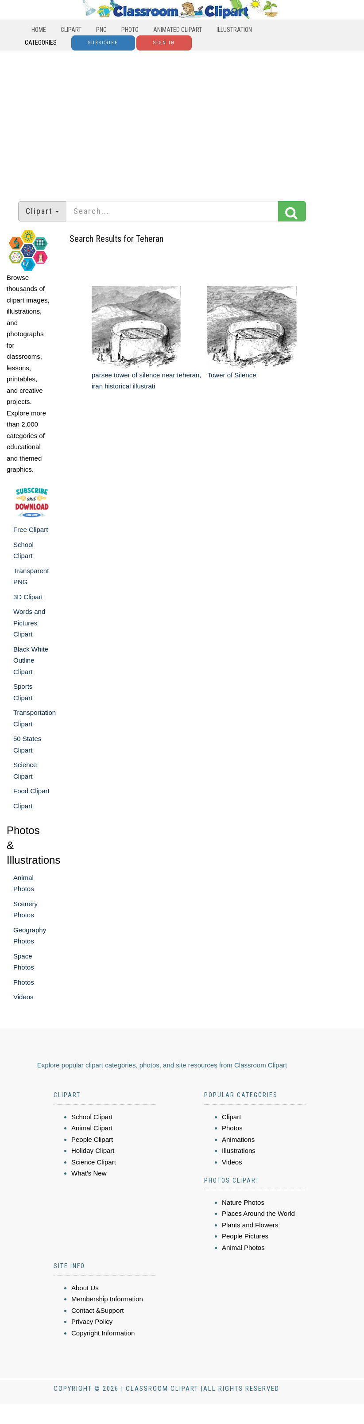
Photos (23, 982)
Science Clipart (93, 1162)
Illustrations (239, 1150)
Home (38, 29)
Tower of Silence (231, 375)
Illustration (234, 29)
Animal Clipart (91, 1128)
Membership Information (107, 1299)
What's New (89, 1173)
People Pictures (245, 1236)
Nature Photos (243, 1202)
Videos (23, 997)
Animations (238, 1139)
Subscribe (103, 43)
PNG (101, 29)
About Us (85, 1288)
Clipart (71, 29)
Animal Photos (243, 1247)
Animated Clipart (177, 29)
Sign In (164, 43)
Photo (130, 29)
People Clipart (92, 1139)
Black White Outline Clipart (30, 660)
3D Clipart (28, 597)
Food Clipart (31, 791)
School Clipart (91, 1117)
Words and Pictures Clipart (29, 623)
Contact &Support (97, 1310)
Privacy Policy (91, 1321)
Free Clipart (30, 529)
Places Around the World (258, 1213)
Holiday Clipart (93, 1150)
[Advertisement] (182, 121)
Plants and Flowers (250, 1225)
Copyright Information (103, 1333)
